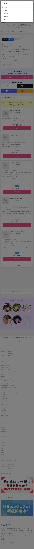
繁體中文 (6, 16)
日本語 (5, 7)
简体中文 (6, 13)
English (5, 10)
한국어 (5, 19)
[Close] (31, 2)
